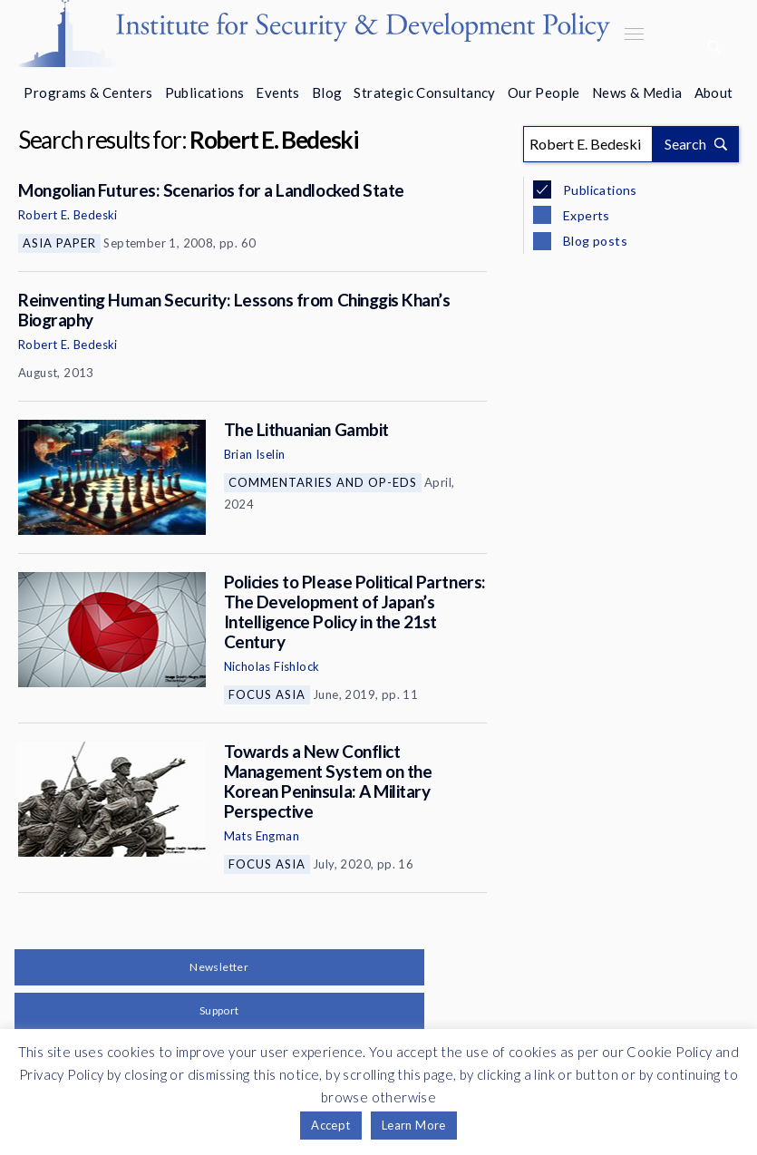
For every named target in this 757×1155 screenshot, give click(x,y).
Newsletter (218, 967)
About (713, 92)
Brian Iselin (255, 454)
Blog (327, 92)
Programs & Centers (88, 92)
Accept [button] (330, 1125)
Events (277, 92)
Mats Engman (261, 836)
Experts (585, 215)
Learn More (414, 1125)
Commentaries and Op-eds (322, 482)
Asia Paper (59, 243)
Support (219, 1010)
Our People (544, 92)
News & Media (637, 92)
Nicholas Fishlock (272, 666)
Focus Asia (267, 694)
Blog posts (593, 240)
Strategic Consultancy (424, 92)
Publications (205, 92)
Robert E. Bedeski (68, 215)
